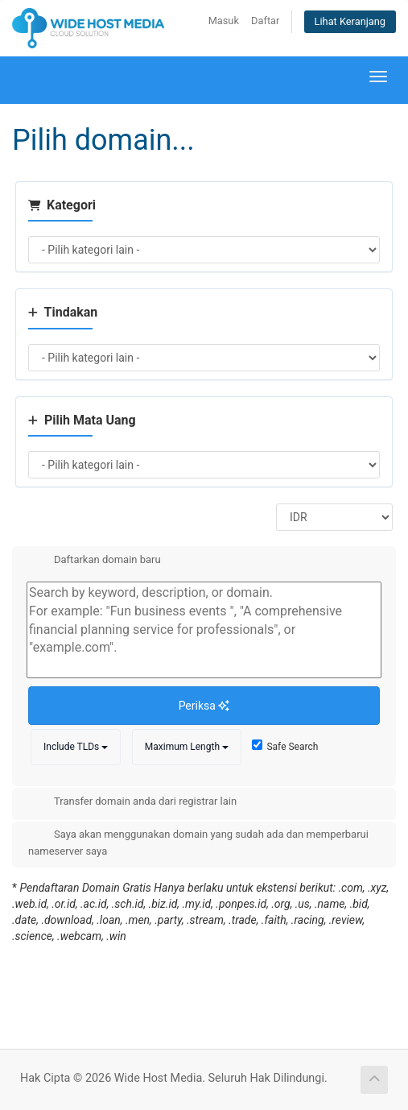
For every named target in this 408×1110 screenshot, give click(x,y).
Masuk (223, 20)
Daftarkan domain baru (94, 560)
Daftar (265, 20)
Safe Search (285, 745)
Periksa (204, 705)
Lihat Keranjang (350, 21)
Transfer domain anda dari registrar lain (132, 802)
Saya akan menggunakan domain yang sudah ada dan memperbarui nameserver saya (198, 841)
